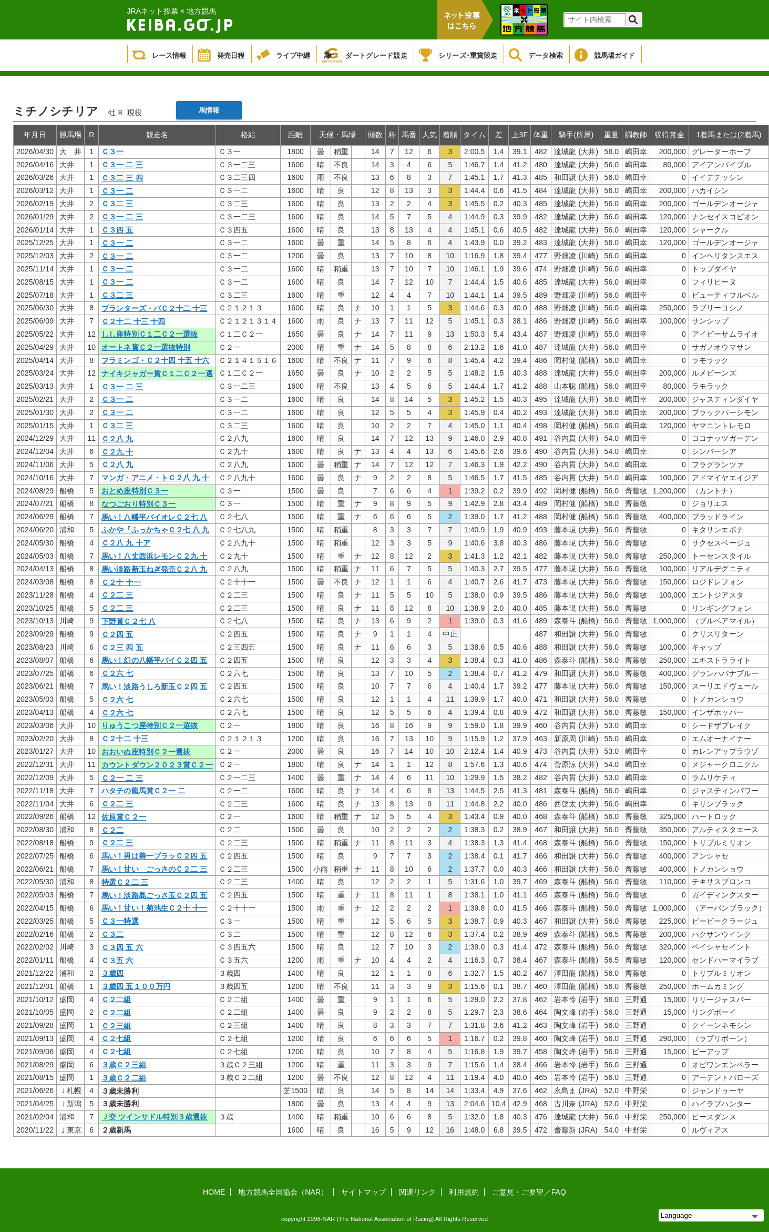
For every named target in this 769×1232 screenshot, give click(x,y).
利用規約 (463, 1192)
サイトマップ (363, 1192)
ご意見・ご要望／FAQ (529, 1192)
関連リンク (417, 1192)
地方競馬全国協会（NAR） (283, 1192)
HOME (214, 1192)
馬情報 (209, 110)
